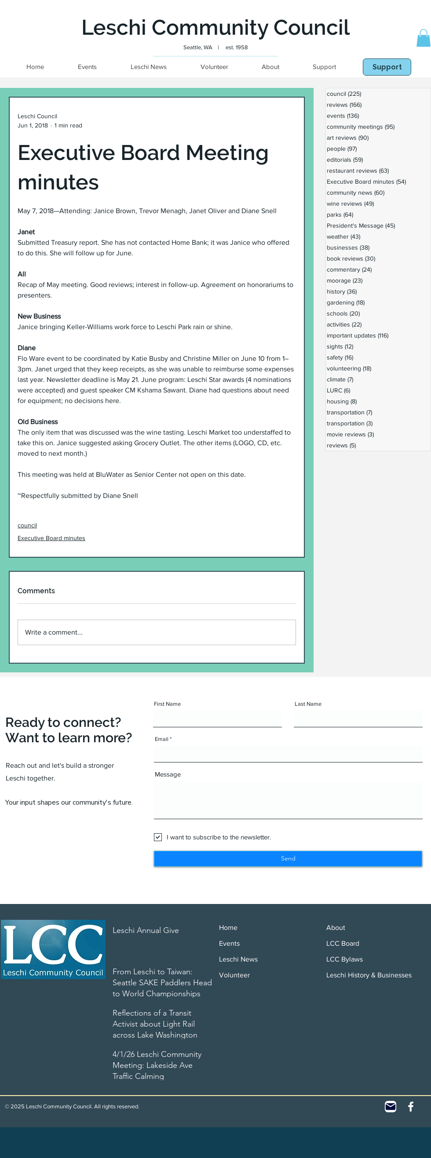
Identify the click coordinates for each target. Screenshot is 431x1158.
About (335, 927)
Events (229, 943)
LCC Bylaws (344, 959)
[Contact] (390, 1106)
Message (168, 774)
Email (161, 739)
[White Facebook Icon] (410, 1106)
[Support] (387, 67)
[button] (423, 38)
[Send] (288, 859)
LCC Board (342, 943)
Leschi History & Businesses (369, 975)
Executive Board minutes (51, 537)
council (27, 525)
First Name (167, 704)
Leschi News (238, 959)
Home (228, 927)
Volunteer (234, 975)
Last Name (308, 704)
